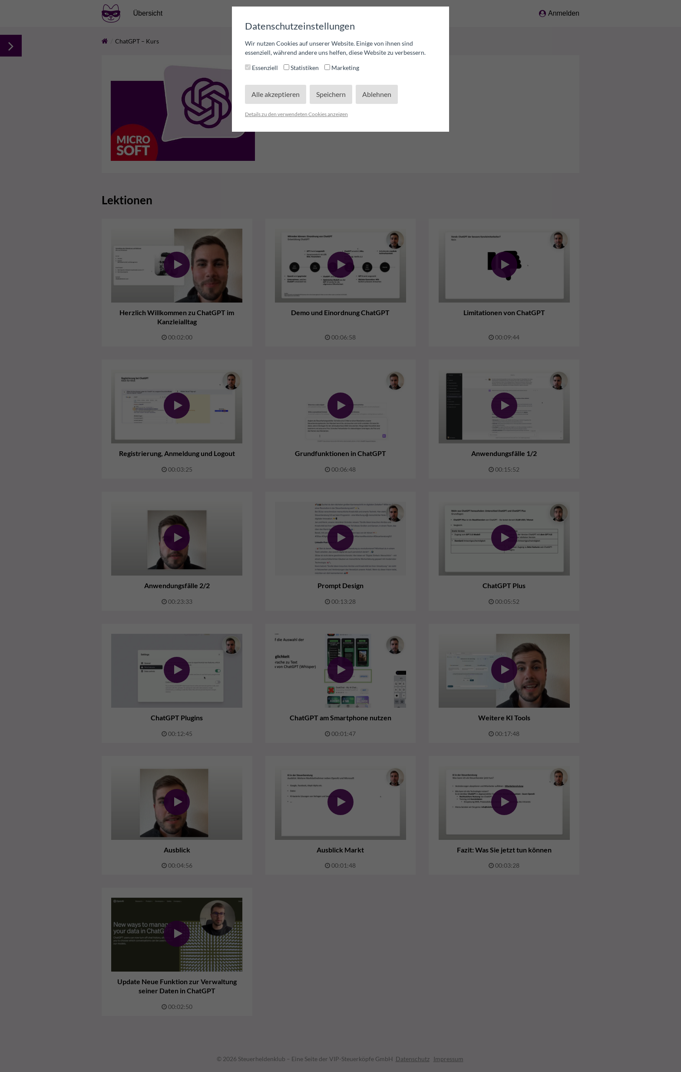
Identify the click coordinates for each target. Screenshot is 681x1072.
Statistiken (302, 67)
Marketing (341, 67)
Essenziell (262, 67)
